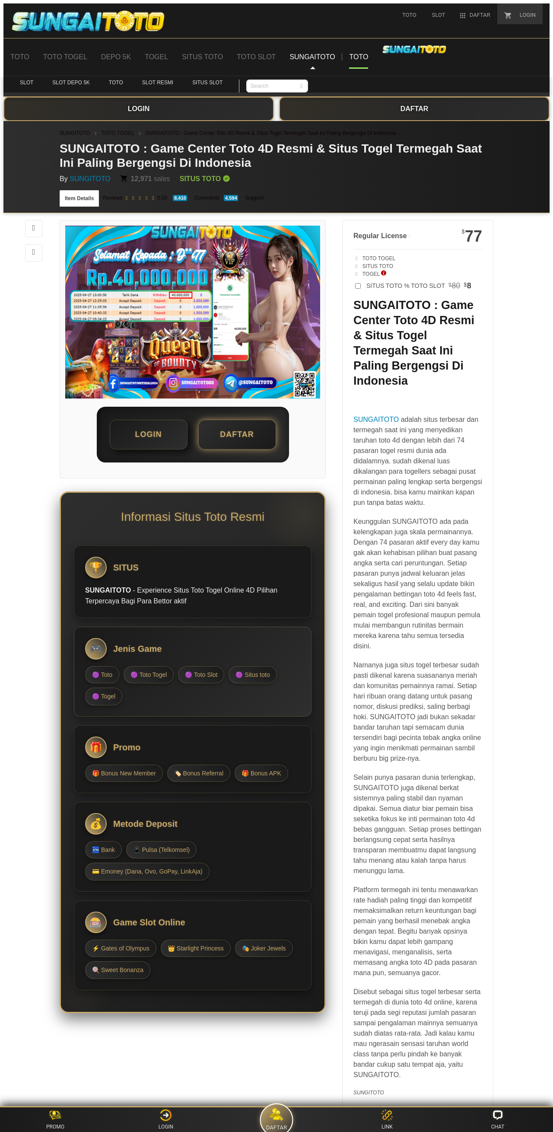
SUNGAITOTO (376, 419)
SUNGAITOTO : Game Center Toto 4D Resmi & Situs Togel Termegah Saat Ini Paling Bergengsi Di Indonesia (270, 133)
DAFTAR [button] (237, 434)
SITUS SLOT (207, 83)
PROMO (55, 1119)
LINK (387, 1119)
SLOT (26, 83)
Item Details (79, 198)
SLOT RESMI (157, 83)
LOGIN (166, 1119)
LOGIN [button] (148, 434)
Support (254, 198)
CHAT (498, 1119)
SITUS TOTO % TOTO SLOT (418, 286)
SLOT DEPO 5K (70, 83)
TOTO (116, 83)
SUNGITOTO (75, 133)
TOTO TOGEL (117, 133)
